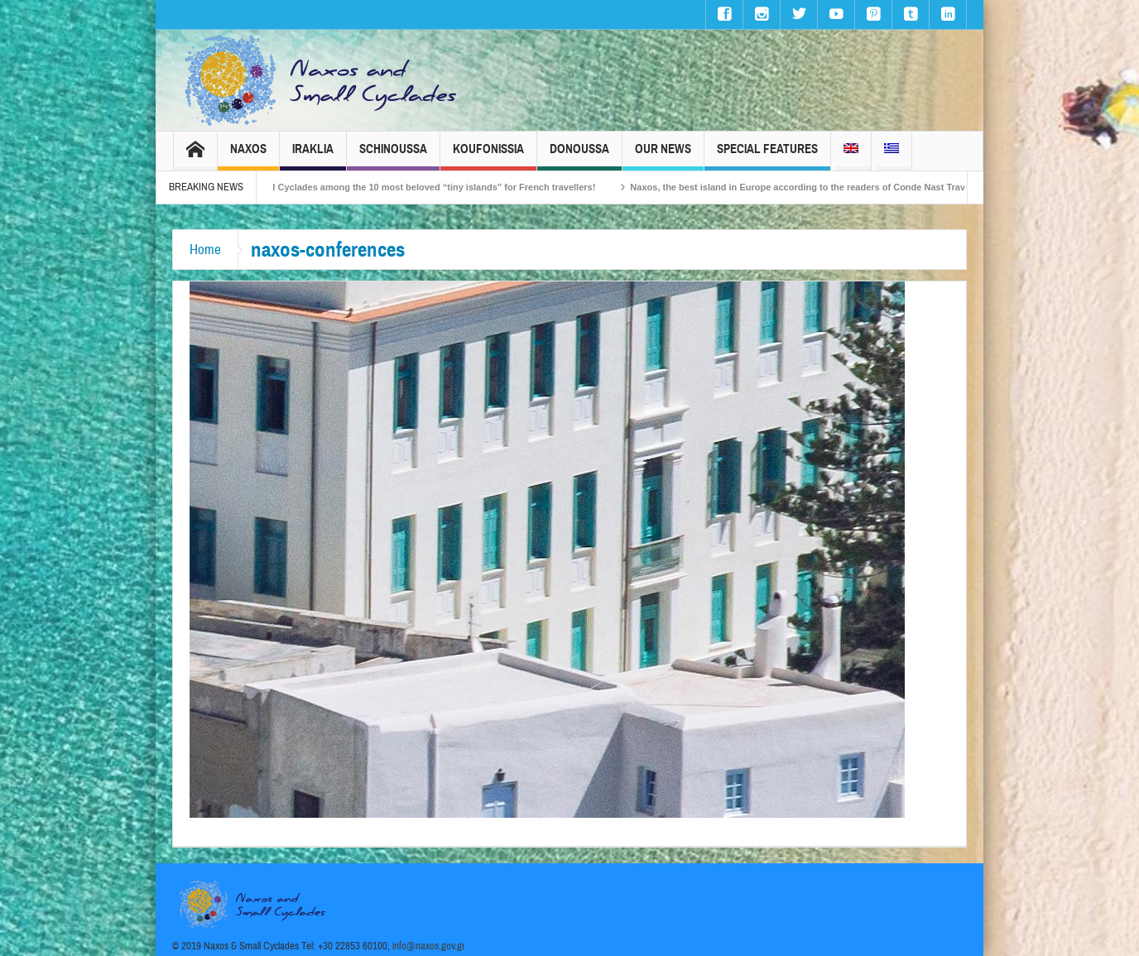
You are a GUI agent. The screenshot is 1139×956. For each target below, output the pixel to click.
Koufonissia (488, 156)
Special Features (767, 156)
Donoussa (579, 156)
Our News (663, 156)
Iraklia (313, 156)
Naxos (248, 156)
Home (205, 249)
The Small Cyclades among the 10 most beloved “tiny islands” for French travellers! (423, 187)
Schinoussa (393, 156)
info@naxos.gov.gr (428, 946)
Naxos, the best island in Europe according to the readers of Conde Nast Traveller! (818, 187)
